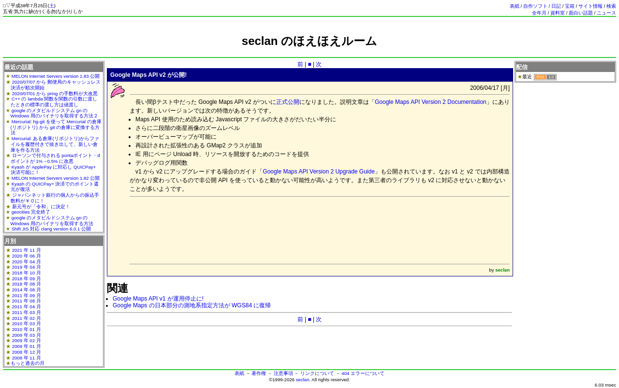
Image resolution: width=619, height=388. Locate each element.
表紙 (514, 6)
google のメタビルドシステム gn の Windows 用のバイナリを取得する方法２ (55, 113)
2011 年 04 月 (26, 306)
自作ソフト (535, 6)
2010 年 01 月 (26, 329)
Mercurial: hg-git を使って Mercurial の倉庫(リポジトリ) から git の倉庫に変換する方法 (56, 127)
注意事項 (283, 373)
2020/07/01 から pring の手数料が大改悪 (55, 93)
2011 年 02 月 (26, 318)
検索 (611, 6)
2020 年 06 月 (26, 256)
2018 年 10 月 (26, 272)
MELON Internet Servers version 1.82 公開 (56, 178)
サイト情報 (590, 6)
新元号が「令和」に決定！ (41, 206)
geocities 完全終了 (31, 212)
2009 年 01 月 (26, 346)
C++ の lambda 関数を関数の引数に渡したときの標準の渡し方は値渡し (54, 101)
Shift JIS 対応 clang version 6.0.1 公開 (51, 228)
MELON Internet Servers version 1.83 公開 (56, 76)
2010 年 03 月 (26, 323)
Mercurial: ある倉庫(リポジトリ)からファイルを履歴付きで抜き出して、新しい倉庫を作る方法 (55, 144)
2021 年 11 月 (26, 250)
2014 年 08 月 (26, 289)
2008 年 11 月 (26, 357)
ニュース (606, 12)
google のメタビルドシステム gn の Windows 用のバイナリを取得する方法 (52, 220)
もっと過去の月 (27, 363)
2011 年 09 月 (26, 295)
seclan (303, 379)
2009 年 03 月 (26, 335)
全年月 (539, 12)
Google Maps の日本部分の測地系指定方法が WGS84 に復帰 (192, 305)
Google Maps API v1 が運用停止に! (158, 298)
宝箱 (570, 6)
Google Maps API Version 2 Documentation (430, 102)
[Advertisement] (309, 52)
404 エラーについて (362, 373)
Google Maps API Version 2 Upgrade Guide (318, 171)
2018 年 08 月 (26, 284)
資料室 (557, 12)
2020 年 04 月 (26, 261)
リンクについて (317, 373)
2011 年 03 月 (26, 312)
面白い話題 (581, 12)
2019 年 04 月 (26, 267)
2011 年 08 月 (26, 300)
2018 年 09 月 (26, 278)
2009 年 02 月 (26, 340)
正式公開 (287, 102)
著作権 (258, 373)
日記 (556, 6)
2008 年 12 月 (26, 352)
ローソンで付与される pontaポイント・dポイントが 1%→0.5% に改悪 (55, 158)
